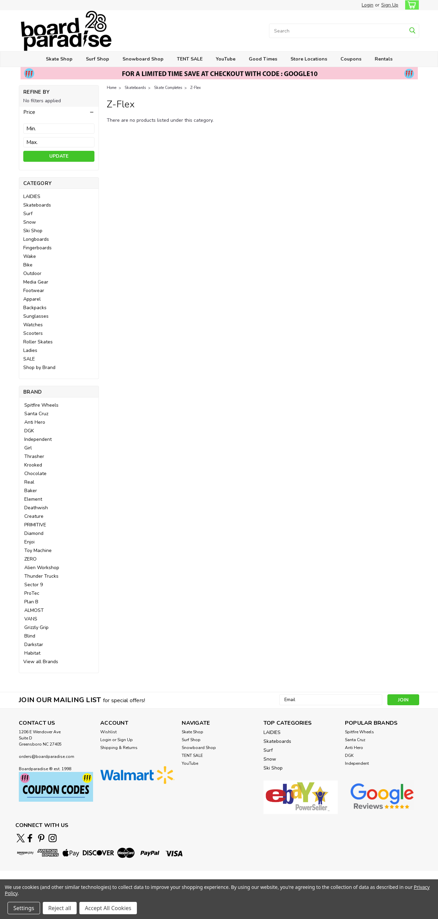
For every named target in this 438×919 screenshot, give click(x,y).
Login (367, 5)
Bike (28, 265)
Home (111, 87)
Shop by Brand (39, 367)
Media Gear (35, 282)
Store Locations (309, 59)
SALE (29, 359)
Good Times (263, 59)
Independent (38, 439)
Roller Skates (38, 342)
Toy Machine (38, 550)
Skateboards (37, 205)
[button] (58, 112)
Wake (29, 256)
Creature (33, 516)
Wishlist (108, 732)
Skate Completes (168, 87)
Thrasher (34, 456)
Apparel (32, 299)
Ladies (30, 350)
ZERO (30, 559)
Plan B (31, 602)
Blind (29, 636)
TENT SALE (190, 59)
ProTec (31, 593)
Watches (33, 324)
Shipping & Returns (119, 747)
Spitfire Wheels (41, 405)
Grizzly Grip (36, 627)
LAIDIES (31, 196)
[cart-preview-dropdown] (410, 5)
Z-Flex (195, 87)
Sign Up (389, 5)
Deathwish (36, 507)
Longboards (36, 239)
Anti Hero (34, 422)
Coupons (350, 59)
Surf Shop (97, 59)
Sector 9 (33, 584)
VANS (30, 619)
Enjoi (29, 542)
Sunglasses (36, 316)
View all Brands (40, 661)
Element (33, 499)
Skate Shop (59, 59)
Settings (23, 908)
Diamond (33, 533)
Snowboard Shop (143, 59)
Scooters (33, 333)
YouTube (225, 59)
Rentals (383, 59)
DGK (29, 431)
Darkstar (33, 644)
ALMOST (34, 610)
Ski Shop (32, 230)
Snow (29, 222)
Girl (28, 448)
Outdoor (32, 273)
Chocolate (35, 473)
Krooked (33, 465)
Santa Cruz (36, 413)
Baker (30, 490)
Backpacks (35, 307)
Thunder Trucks (41, 576)
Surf (28, 213)
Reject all (59, 908)
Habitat (32, 653)
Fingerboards (37, 248)
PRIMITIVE (35, 525)
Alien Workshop (41, 567)
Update (58, 156)
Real (29, 482)
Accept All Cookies (108, 908)
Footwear (33, 290)
